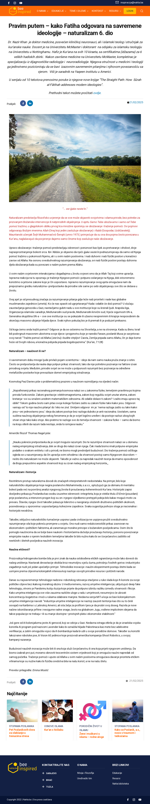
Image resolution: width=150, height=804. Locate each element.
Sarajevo (51, 773)
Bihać (49, 780)
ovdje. (97, 93)
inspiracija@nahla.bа (132, 2)
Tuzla (49, 787)
